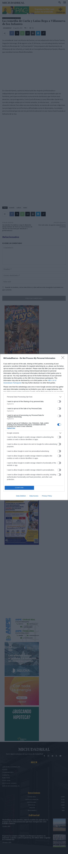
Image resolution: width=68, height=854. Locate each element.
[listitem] (34, 397)
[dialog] (34, 427)
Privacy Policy (47, 496)
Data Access (33, 496)
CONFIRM (19, 488)
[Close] (63, 358)
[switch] (59, 401)
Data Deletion (21, 496)
